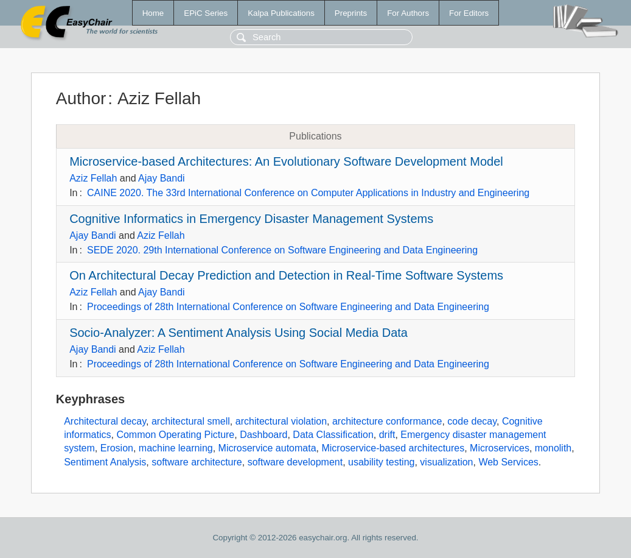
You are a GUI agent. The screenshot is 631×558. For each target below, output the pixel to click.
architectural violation (281, 421)
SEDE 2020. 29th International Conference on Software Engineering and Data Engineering (282, 250)
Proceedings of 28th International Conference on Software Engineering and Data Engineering (288, 307)
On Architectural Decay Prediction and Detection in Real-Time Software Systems (286, 275)
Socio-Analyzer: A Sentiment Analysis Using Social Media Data (238, 332)
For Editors (469, 13)
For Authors (408, 13)
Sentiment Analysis (105, 462)
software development (295, 462)
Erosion (116, 448)
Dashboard (263, 434)
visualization (446, 462)
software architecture (197, 462)
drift (387, 434)
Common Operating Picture (175, 434)
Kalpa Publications (281, 13)
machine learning (176, 448)
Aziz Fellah (93, 178)
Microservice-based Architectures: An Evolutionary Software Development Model (286, 161)
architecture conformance (387, 421)
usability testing (381, 462)
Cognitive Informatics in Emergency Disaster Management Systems (251, 218)
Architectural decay (105, 421)
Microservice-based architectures (392, 448)
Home (153, 13)
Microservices (499, 448)
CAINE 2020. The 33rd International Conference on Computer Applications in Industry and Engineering (308, 193)
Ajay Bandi (161, 178)
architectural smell (191, 421)
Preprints (351, 13)
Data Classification (333, 434)
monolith (553, 448)
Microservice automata (267, 448)
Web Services (508, 462)
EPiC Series (206, 13)
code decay (472, 421)
